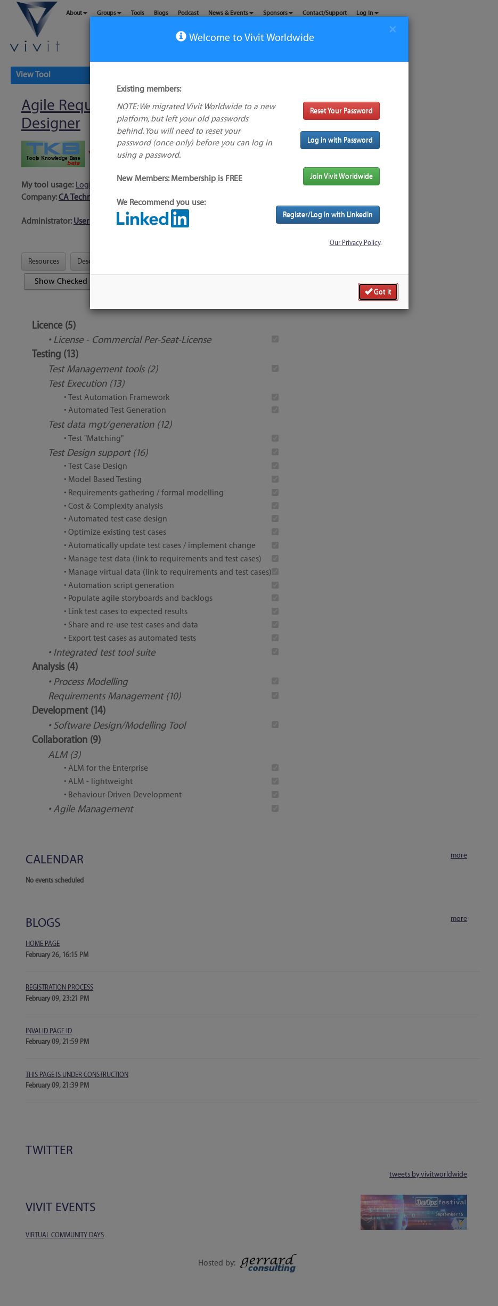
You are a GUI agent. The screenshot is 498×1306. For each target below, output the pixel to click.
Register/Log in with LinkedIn (328, 214)
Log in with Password (340, 140)
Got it (378, 291)
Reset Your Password (341, 111)
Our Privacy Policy (355, 243)
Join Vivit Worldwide (341, 176)
